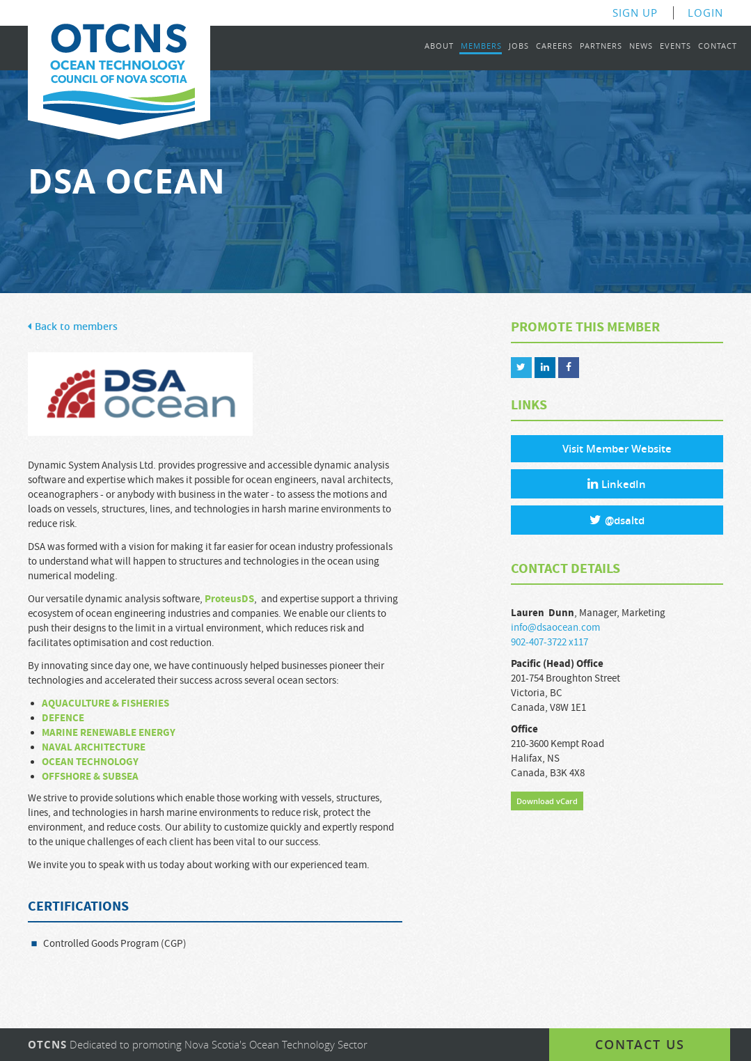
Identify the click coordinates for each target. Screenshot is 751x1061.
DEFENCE (63, 718)
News (641, 46)
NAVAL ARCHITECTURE (93, 747)
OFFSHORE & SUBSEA (90, 776)
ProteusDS (229, 599)
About (439, 46)
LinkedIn (616, 484)
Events (675, 46)
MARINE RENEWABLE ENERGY (108, 732)
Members (481, 46)
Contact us (640, 1044)
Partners (601, 46)
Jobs (519, 46)
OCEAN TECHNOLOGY (91, 762)
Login (705, 12)
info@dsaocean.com (555, 627)
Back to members (73, 327)
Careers (554, 46)
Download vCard (547, 801)
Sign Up (635, 12)
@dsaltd (617, 520)
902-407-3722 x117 (549, 642)
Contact (717, 46)
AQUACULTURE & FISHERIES (105, 703)
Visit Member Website (617, 448)
